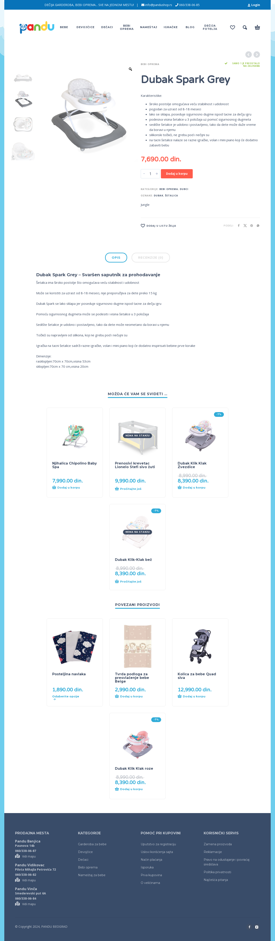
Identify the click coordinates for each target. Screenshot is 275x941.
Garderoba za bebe (92, 844)
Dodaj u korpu (177, 174)
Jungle (145, 204)
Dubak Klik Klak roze (134, 768)
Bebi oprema (150, 64)
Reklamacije (213, 852)
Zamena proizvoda (218, 844)
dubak (158, 195)
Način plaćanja (151, 860)
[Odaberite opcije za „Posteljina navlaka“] (67, 698)
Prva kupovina (151, 875)
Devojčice (85, 852)
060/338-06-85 (189, 5)
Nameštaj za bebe (91, 875)
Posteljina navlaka (69, 674)
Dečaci (83, 860)
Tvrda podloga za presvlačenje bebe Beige (132, 677)
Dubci (184, 189)
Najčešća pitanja (216, 880)
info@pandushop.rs (158, 5)
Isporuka (147, 867)
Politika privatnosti (217, 872)
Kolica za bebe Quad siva (197, 676)
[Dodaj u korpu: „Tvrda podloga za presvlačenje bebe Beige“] (130, 698)
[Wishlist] (232, 27)
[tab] (116, 258)
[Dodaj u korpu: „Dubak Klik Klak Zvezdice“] (192, 489)
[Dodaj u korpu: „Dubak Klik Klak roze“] (130, 790)
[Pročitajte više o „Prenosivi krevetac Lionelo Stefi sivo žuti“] (130, 488)
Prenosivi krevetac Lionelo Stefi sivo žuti (135, 465)
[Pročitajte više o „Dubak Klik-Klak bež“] (130, 581)
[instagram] (257, 927)
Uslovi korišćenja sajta (157, 852)
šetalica (171, 195)
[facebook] (249, 927)
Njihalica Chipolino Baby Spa (74, 465)
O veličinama (150, 883)
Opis (116, 258)
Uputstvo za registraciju (158, 844)
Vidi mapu (25, 856)
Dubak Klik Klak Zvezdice (192, 465)
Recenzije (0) (150, 258)
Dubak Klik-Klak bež (133, 560)
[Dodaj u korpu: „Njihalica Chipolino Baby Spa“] (67, 489)
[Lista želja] (181, 226)
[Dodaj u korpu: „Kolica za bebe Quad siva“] (192, 698)
